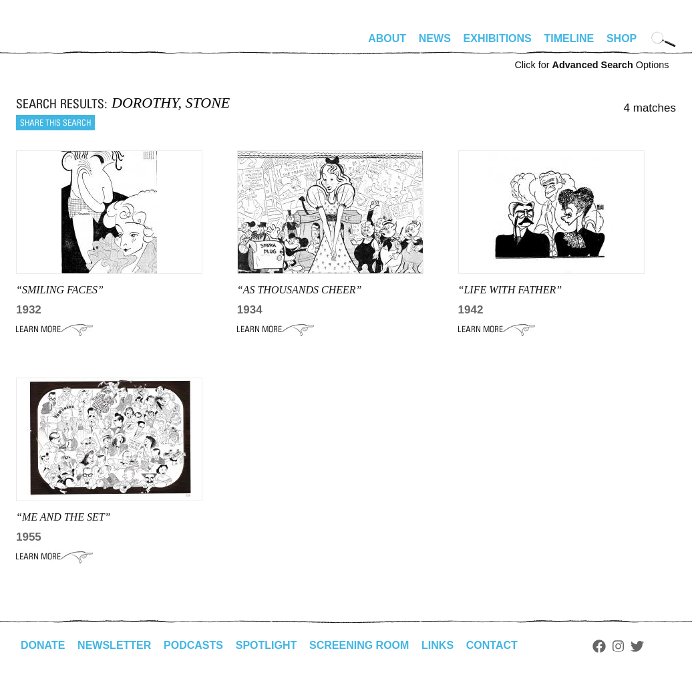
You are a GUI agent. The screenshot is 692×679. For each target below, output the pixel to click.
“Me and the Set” (63, 517)
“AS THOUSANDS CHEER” (299, 289)
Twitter (637, 646)
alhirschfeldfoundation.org (56, 44)
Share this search (55, 122)
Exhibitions (498, 38)
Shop (622, 38)
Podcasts (193, 645)
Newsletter (114, 645)
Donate (43, 645)
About (387, 38)
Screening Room (359, 645)
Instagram (618, 646)
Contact (492, 645)
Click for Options (591, 64)
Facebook (599, 646)
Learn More (54, 329)
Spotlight (266, 645)
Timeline (569, 38)
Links (437, 645)
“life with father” (510, 289)
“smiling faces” (60, 289)
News (435, 38)
